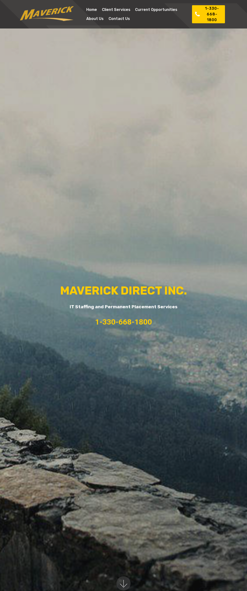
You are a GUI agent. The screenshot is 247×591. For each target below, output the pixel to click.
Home (91, 9)
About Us (95, 18)
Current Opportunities (156, 9)
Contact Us (119, 18)
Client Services (116, 9)
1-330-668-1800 (207, 14)
